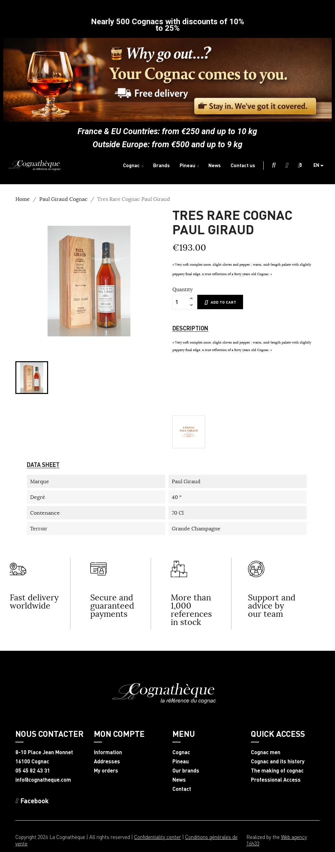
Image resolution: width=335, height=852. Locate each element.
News (179, 779)
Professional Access (276, 779)
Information (108, 752)
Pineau (180, 761)
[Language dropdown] (320, 165)
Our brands (185, 770)
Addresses (107, 761)
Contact (181, 789)
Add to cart (220, 302)
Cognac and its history (278, 761)
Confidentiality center (157, 836)
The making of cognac (277, 770)
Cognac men (265, 752)
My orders (106, 770)
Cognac (181, 752)
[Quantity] (180, 302)
